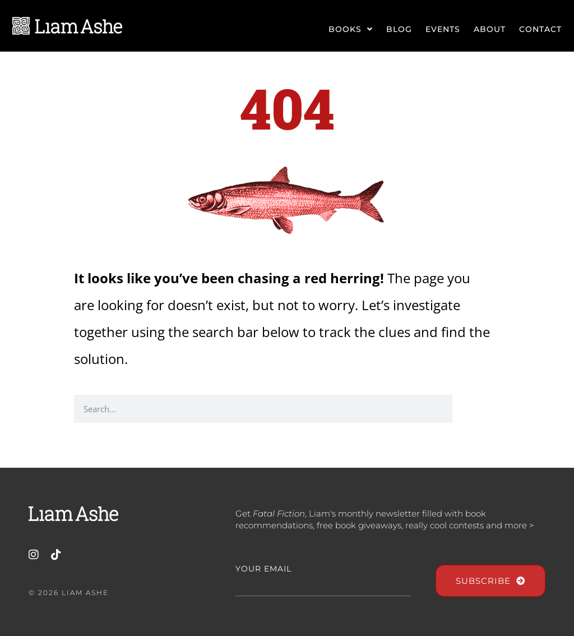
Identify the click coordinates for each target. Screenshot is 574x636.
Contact (540, 29)
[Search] (472, 409)
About (490, 29)
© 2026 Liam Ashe (69, 592)
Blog (399, 29)
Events (442, 29)
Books (350, 29)
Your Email (263, 569)
